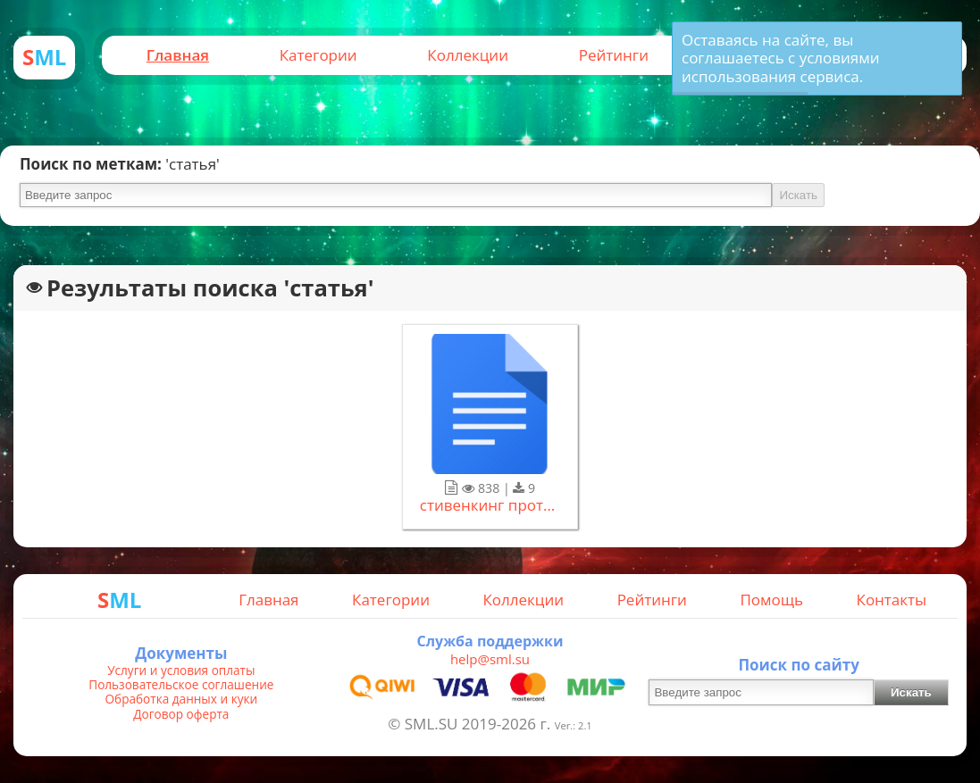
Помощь (771, 599)
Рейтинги (614, 55)
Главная (178, 55)
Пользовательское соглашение (180, 685)
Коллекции (467, 55)
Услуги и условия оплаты (181, 670)
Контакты (892, 599)
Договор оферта (181, 714)
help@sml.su (490, 659)
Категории (318, 55)
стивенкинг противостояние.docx (490, 505)
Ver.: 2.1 (573, 725)
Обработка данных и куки (181, 699)
